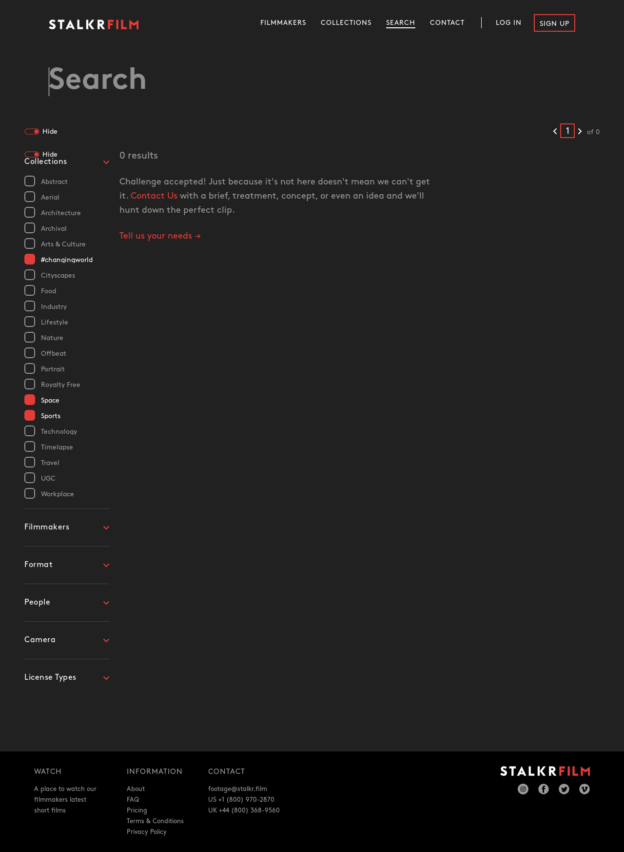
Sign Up (554, 23)
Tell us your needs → (160, 237)
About (136, 789)
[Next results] (580, 132)
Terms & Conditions (155, 821)
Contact (447, 23)
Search (400, 23)
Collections (346, 23)
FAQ (133, 800)
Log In (509, 23)
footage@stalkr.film (237, 789)
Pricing (137, 810)
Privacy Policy (147, 832)
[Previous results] (555, 132)
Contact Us (154, 197)
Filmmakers (283, 23)
